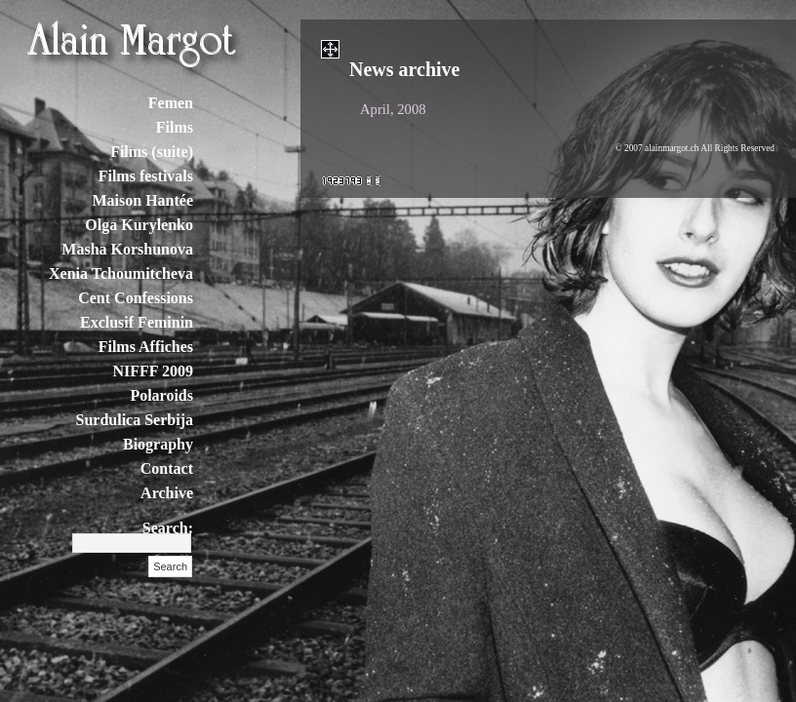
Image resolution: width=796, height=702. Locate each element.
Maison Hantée (142, 200)
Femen (170, 103)
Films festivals (146, 176)
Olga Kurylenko (139, 224)
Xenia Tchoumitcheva (121, 273)
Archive (166, 493)
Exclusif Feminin (136, 322)
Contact (166, 468)
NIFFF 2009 (152, 371)
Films (174, 127)
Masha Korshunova (127, 249)
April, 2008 (393, 109)
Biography (158, 444)
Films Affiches (146, 346)
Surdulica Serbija (134, 419)
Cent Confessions (135, 298)
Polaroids (161, 395)
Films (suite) (151, 151)
